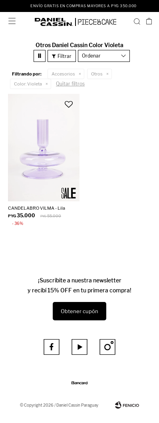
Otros (97, 74)
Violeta (28, 84)
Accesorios (63, 74)
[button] (137, 21)
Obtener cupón (79, 311)
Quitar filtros (70, 84)
